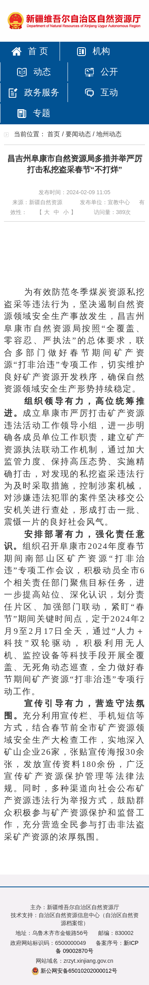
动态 (33, 72)
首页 (53, 134)
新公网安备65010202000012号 (79, 971)
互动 (101, 92)
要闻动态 (78, 134)
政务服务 (34, 92)
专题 (33, 113)
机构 (93, 51)
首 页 (30, 51)
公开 (101, 72)
